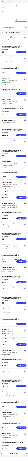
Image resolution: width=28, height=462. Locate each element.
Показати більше (14, 453)
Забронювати (21, 52)
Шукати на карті (21, 20)
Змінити (25, 11)
